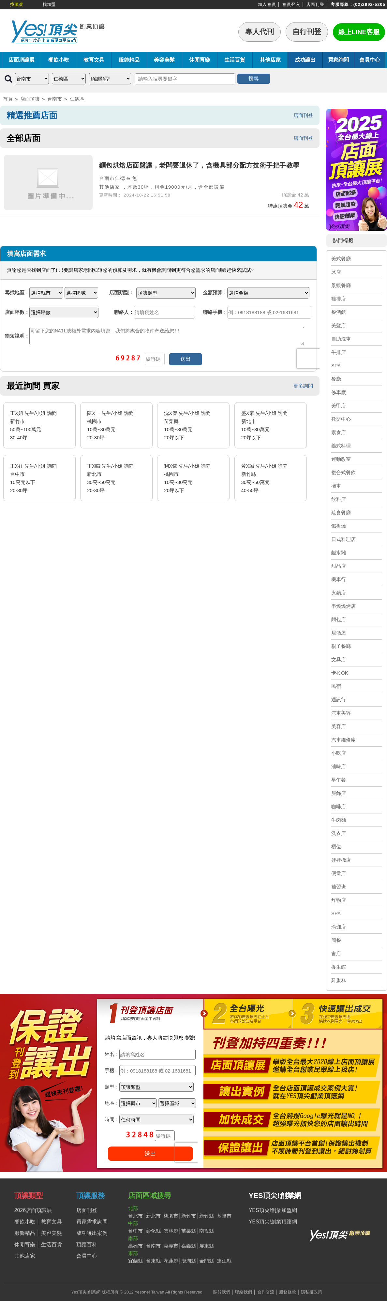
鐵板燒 (338, 526)
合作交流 (265, 1292)
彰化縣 (153, 1231)
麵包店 (338, 619)
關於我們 (221, 1292)
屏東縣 (206, 1246)
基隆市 (224, 1216)
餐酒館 (338, 312)
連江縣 (224, 1261)
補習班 (338, 886)
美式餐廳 (341, 258)
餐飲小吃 (58, 60)
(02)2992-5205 (369, 4)
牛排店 (338, 352)
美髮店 (338, 325)
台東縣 (153, 1261)
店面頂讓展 (21, 60)
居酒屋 (338, 633)
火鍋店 (338, 592)
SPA (336, 365)
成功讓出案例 (92, 1233)
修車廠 (338, 392)
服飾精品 (129, 60)
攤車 (336, 486)
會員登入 (291, 4)
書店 (336, 953)
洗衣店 (338, 833)
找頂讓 (16, 4)
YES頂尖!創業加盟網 (273, 1210)
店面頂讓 (30, 99)
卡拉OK (339, 673)
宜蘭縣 (135, 1261)
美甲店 (338, 405)
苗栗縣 (188, 1231)
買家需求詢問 (92, 1221)
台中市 (135, 1231)
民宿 (336, 686)
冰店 (336, 272)
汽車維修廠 (343, 739)
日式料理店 (343, 539)
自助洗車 (341, 339)
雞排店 (338, 298)
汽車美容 (341, 713)
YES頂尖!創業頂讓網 (273, 1221)
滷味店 (338, 766)
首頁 (8, 99)
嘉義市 (171, 1246)
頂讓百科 (86, 1244)
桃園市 (171, 1216)
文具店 (338, 659)
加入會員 (267, 4)
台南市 (54, 99)
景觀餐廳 (341, 285)
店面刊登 (315, 4)
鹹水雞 (338, 552)
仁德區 (77, 99)
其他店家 (270, 60)
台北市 (135, 1216)
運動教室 (341, 459)
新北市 (153, 1216)
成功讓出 (305, 60)
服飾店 (338, 793)
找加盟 (49, 4)
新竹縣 (206, 1216)
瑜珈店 (338, 926)
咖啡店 (338, 806)
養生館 (338, 967)
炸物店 (338, 900)
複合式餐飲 (343, 472)
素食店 (338, 432)
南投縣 (206, 1231)
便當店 (338, 873)
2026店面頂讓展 (33, 1210)
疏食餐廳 (341, 512)
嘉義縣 (188, 1246)
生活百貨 (234, 60)
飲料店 (338, 499)
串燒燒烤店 (343, 606)
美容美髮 (164, 60)
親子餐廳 (341, 646)
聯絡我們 (243, 1292)
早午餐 (338, 779)
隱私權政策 (311, 1292)
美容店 (338, 726)
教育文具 (93, 60)
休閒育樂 (199, 60)
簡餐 (336, 940)
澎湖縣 (188, 1261)
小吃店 (338, 753)
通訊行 (338, 699)
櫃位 (336, 846)
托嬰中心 (341, 419)
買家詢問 (338, 60)
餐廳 (336, 379)
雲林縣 (171, 1231)
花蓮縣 (171, 1261)
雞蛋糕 (338, 980)
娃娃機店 (341, 860)
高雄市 (135, 1246)
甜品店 (338, 566)
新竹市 (188, 1216)
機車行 (338, 579)
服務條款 (287, 1292)
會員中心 (369, 60)
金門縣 (206, 1261)
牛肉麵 (338, 820)
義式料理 (341, 445)
